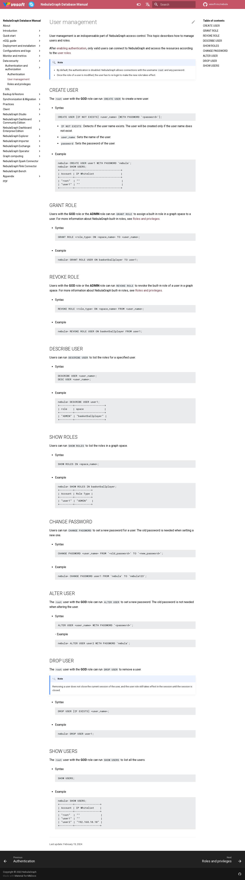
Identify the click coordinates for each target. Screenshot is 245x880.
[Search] (174, 4)
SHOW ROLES (211, 45)
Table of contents (214, 20)
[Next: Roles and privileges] (220, 859)
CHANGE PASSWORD (215, 50)
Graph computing (22, 156)
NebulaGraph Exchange (22, 146)
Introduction (22, 30)
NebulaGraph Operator (22, 151)
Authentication (16, 74)
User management (18, 79)
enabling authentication (71, 48)
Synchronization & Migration (22, 99)
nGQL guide (22, 40)
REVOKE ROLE (211, 35)
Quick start (22, 35)
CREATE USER (211, 25)
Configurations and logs (22, 50)
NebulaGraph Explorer (22, 136)
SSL (7, 89)
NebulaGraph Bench (14, 171)
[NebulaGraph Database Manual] (18, 4)
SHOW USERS (211, 65)
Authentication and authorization (23, 67)
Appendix (22, 176)
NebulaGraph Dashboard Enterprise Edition (22, 129)
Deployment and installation (22, 45)
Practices (22, 104)
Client (22, 109)
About (6, 25)
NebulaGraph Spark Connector (20, 161)
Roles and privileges (19, 84)
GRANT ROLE (210, 30)
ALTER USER (210, 55)
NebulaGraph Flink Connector (20, 166)
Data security (22, 61)
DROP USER (210, 60)
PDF (5, 181)
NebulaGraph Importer (22, 141)
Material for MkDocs (25, 875)
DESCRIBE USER (212, 40)
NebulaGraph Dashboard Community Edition (22, 121)
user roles (64, 53)
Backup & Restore (22, 94)
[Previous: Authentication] (20, 859)
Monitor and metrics (22, 56)
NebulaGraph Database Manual (22, 20)
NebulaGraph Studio (22, 114)
